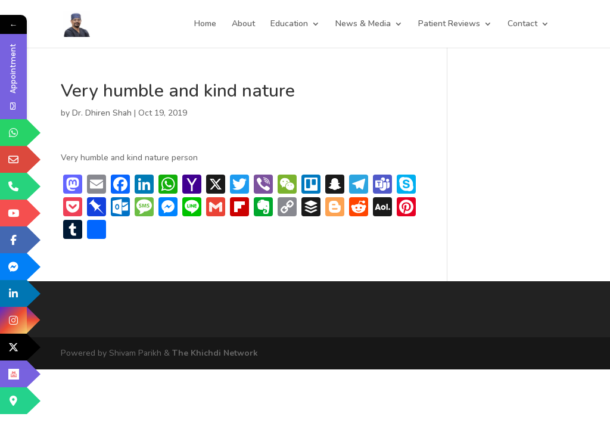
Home (205, 24)
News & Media (363, 24)
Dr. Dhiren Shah (102, 113)
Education (289, 24)
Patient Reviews (449, 24)
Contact (522, 24)
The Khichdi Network (215, 353)
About (243, 24)
